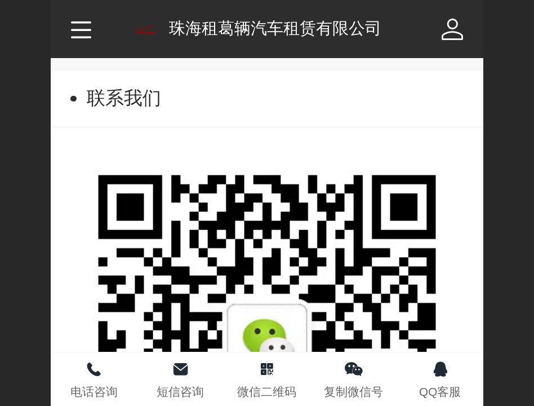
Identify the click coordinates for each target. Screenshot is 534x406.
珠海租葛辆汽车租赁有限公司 (275, 28)
